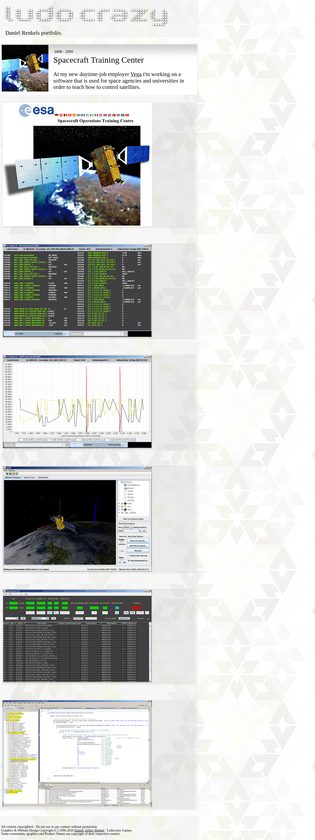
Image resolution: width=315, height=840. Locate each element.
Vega (136, 74)
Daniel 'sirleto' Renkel (89, 830)
